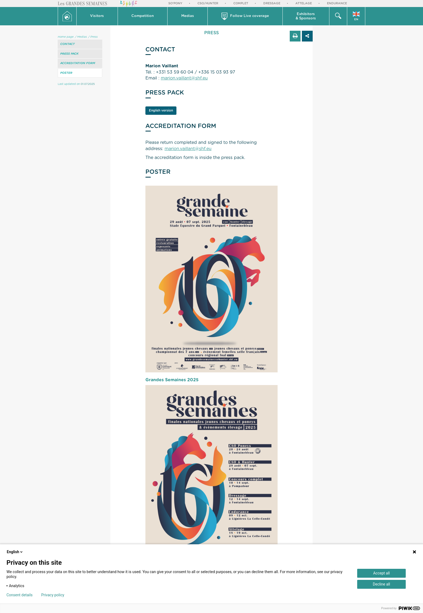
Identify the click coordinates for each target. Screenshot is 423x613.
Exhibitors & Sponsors (306, 16)
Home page (66, 37)
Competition (142, 16)
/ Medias (81, 37)
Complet (240, 3)
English (15, 552)
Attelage (303, 3)
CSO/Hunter (207, 3)
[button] (97, 16)
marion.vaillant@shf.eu (184, 78)
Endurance (337, 3)
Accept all (381, 573)
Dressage (271, 3)
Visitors (97, 16)
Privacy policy (52, 595)
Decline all (381, 584)
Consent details (19, 595)
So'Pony (175, 3)
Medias (187, 16)
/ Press (93, 37)
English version (161, 110)
